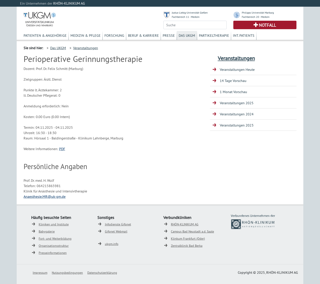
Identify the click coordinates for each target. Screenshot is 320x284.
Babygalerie (47, 231)
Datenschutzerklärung (102, 273)
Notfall (267, 25)
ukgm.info (111, 244)
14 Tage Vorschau (233, 80)
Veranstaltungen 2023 (237, 125)
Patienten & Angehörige (45, 35)
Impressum (40, 273)
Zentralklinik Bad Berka (186, 246)
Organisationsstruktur (54, 246)
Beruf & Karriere (143, 35)
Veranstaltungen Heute (237, 69)
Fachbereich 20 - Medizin (256, 16)
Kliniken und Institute (54, 224)
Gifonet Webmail (116, 231)
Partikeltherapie (214, 35)
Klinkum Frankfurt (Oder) (188, 239)
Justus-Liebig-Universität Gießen (190, 12)
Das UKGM (187, 35)
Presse (169, 35)
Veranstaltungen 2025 (237, 103)
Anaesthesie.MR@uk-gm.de (45, 196)
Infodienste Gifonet (118, 224)
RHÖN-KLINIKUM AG (184, 224)
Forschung (114, 35)
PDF (62, 149)
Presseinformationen (53, 253)
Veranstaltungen (85, 48)
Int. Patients (243, 35)
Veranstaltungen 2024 (237, 114)
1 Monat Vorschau (233, 92)
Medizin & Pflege (85, 35)
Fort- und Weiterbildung (55, 239)
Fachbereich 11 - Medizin (186, 16)
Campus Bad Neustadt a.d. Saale (192, 231)
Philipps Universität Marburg (258, 12)
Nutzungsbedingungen (67, 273)
